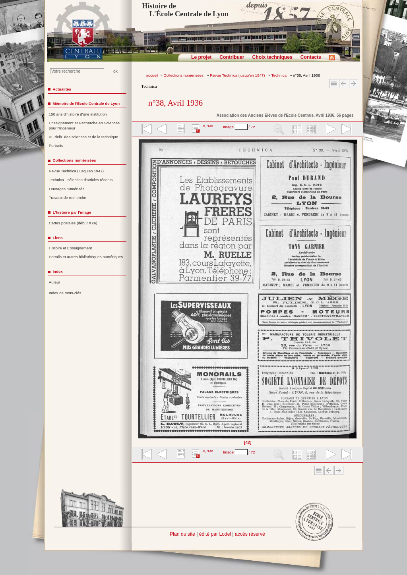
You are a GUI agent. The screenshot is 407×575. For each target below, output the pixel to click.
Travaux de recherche (67, 197)
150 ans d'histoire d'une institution (78, 114)
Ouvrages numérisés (67, 189)
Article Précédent (343, 83)
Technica (279, 75)
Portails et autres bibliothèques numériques (86, 257)
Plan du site (182, 534)
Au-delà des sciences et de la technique (83, 137)
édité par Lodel (215, 534)
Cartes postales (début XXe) (73, 223)
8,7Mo (208, 126)
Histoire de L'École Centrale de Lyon (185, 10)
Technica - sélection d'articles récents (81, 180)
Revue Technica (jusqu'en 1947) (238, 75)
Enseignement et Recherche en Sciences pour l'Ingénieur (84, 125)
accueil (152, 75)
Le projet (201, 57)
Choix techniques (272, 57)
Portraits (56, 145)
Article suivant (353, 83)
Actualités (61, 89)
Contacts (310, 57)
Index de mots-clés (65, 293)
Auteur (54, 282)
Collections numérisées (183, 75)
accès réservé (250, 534)
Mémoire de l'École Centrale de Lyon (86, 103)
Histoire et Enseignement (70, 248)
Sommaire (333, 83)
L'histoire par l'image (71, 212)
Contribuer (231, 57)
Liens (57, 237)
